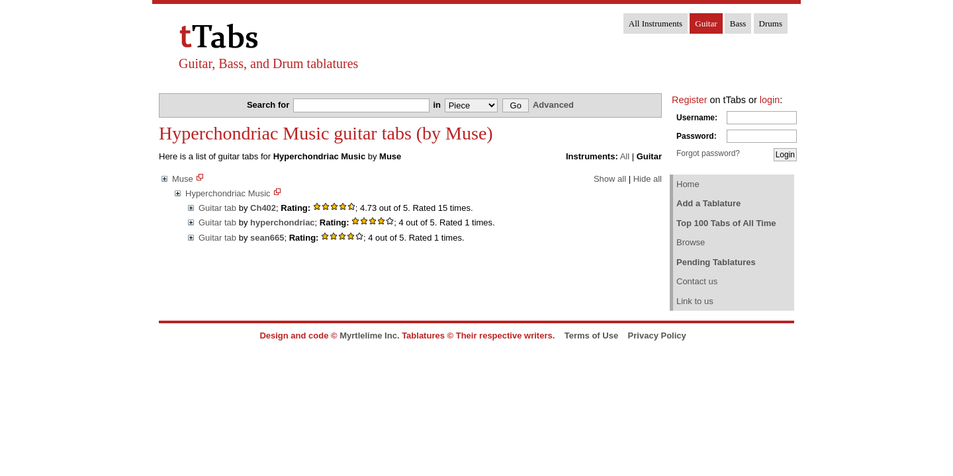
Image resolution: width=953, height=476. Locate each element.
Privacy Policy (657, 335)
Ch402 (263, 208)
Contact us (696, 281)
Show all (610, 179)
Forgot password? (708, 153)
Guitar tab (217, 208)
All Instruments (655, 23)
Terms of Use (591, 335)
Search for (269, 105)
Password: (696, 136)
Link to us (694, 301)
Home (688, 184)
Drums (770, 23)
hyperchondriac (282, 222)
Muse (182, 179)
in (438, 105)
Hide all (647, 179)
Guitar (706, 23)
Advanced (553, 105)
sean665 (267, 238)
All (624, 156)
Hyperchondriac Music (228, 193)
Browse (690, 242)
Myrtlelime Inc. (369, 335)
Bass (738, 23)
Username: (696, 117)
